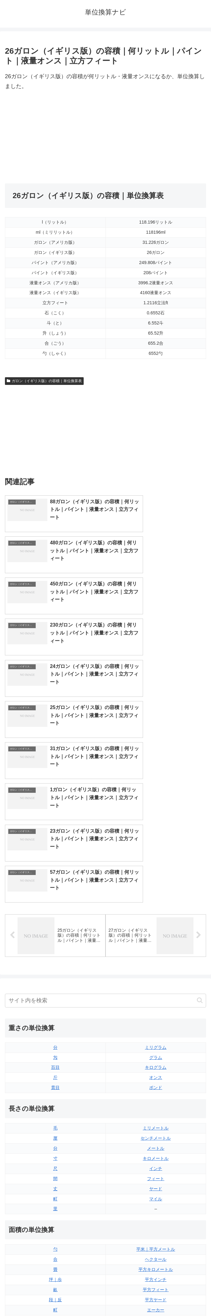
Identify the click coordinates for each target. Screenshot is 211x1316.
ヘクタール (155, 1055)
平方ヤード (155, 1095)
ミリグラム (155, 843)
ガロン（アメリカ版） (155, 1217)
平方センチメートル (55, 1116)
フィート (155, 974)
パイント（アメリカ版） (155, 1197)
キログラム (155, 863)
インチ (155, 964)
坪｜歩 (55, 1075)
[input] (105, 797)
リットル (55, 1217)
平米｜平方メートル (155, 1045)
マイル (155, 994)
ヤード (155, 984)
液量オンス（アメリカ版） (155, 1166)
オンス (155, 873)
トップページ (54, 1296)
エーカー (155, 1105)
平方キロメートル (155, 1065)
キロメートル (156, 954)
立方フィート (156, 1176)
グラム (155, 853)
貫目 (55, 883)
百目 (55, 863)
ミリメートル (156, 924)
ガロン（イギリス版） (155, 1207)
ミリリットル (55, 1207)
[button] (199, 796)
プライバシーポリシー (157, 1296)
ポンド (155, 883)
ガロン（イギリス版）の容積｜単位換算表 (44, 381)
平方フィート (156, 1086)
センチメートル (156, 934)
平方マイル (155, 1116)
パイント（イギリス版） (155, 1186)
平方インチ (155, 1075)
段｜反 (55, 1095)
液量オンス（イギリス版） (155, 1156)
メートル (155, 944)
